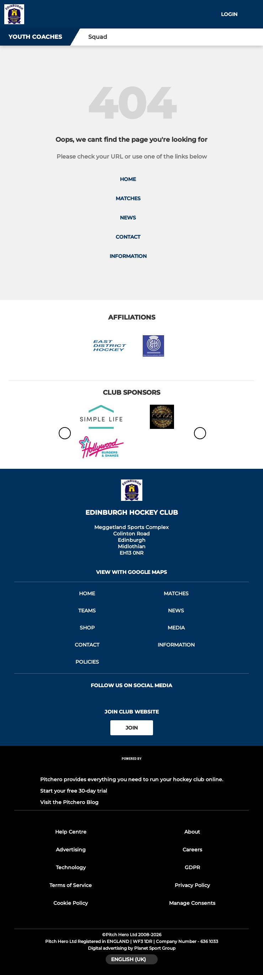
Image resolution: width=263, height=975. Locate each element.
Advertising (71, 849)
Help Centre (70, 832)
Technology (71, 867)
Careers (192, 849)
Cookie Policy (70, 903)
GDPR (192, 867)
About (192, 832)
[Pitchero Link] (131, 768)
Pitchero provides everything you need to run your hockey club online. (131, 779)
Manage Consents (192, 903)
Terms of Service (70, 885)
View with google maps (131, 572)
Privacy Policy (192, 885)
